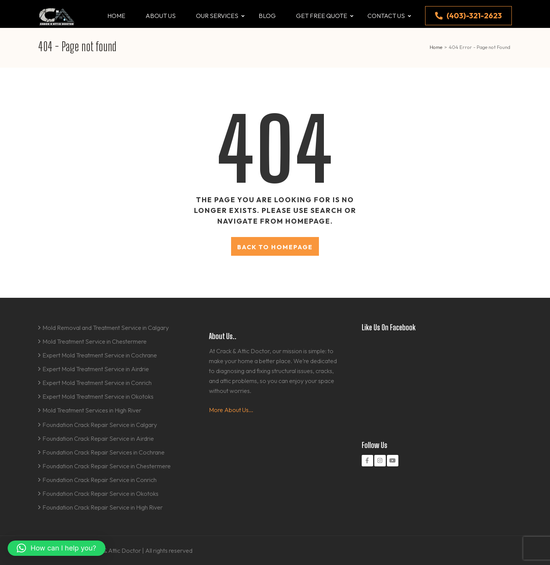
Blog (267, 15)
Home (116, 15)
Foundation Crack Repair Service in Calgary (99, 425)
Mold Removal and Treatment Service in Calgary (105, 327)
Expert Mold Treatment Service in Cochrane (99, 355)
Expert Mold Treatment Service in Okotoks (98, 396)
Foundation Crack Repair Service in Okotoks (100, 493)
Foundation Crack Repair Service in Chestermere (106, 466)
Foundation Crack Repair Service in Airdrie (98, 438)
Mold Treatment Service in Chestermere (94, 341)
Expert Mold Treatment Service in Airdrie (95, 369)
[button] (56, 548)
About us (161, 15)
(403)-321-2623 (468, 15)
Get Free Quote (321, 15)
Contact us (386, 15)
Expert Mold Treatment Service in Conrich (97, 382)
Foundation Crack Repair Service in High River (102, 507)
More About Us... (231, 410)
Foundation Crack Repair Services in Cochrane (103, 452)
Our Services (217, 15)
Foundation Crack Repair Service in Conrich (99, 480)
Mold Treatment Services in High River (91, 410)
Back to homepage (275, 247)
